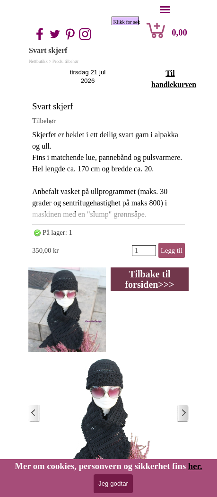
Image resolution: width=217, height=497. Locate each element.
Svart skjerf (52, 106)
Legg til (171, 250)
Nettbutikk (38, 61)
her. (195, 466)
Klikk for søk (126, 22)
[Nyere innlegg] (34, 413)
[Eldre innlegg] (183, 413)
